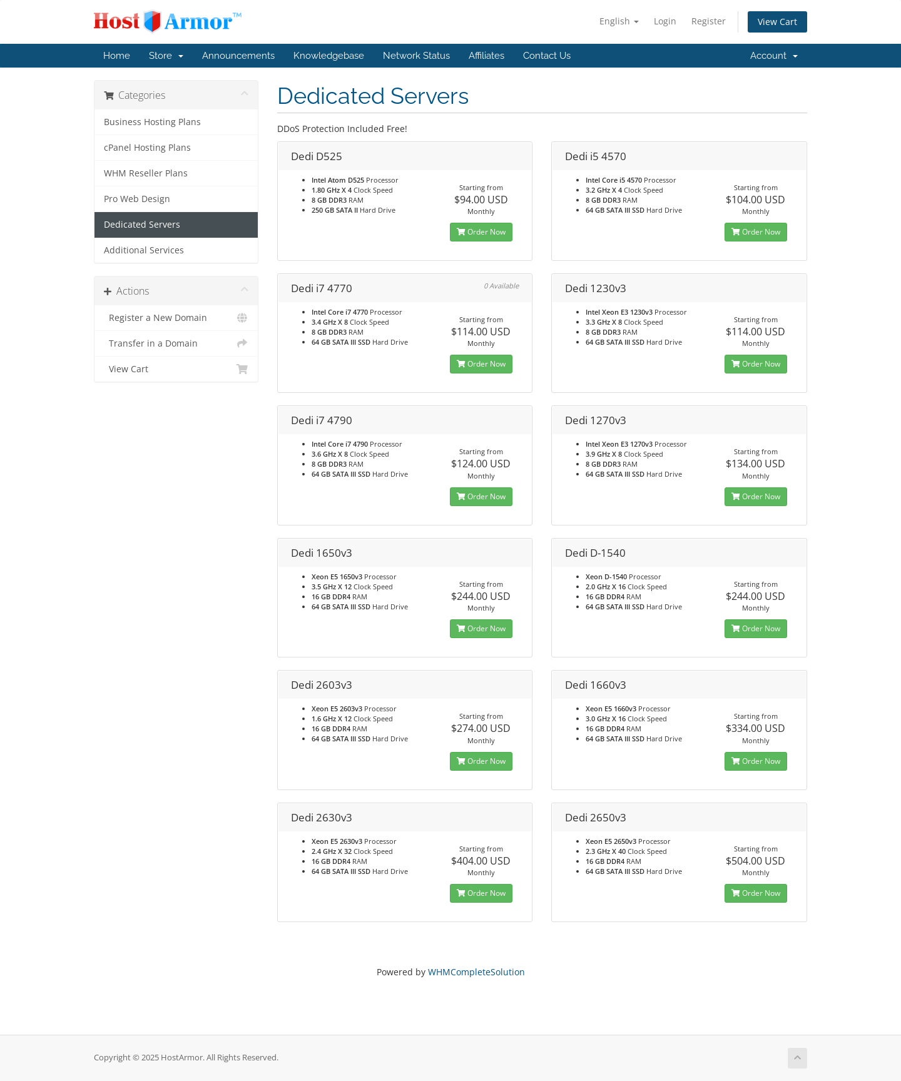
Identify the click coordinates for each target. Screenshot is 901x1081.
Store (166, 55)
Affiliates (486, 55)
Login (665, 21)
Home (116, 55)
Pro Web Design (137, 199)
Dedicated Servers (142, 224)
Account (774, 55)
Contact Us (547, 55)
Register (708, 21)
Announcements (238, 55)
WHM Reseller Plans (146, 173)
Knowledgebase (328, 55)
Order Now (481, 231)
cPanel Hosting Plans (147, 147)
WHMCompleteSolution (476, 972)
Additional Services (144, 250)
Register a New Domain (176, 317)
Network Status (416, 55)
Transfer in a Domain (176, 343)
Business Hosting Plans (152, 122)
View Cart (777, 22)
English (619, 21)
